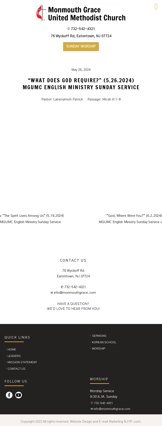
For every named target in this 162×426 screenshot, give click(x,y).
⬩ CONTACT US (15, 368)
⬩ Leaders (13, 356)
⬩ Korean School (103, 342)
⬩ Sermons (98, 336)
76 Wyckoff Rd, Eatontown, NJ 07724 (81, 36)
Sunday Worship (81, 46)
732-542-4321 (81, 29)
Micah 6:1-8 (111, 99)
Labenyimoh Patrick (68, 99)
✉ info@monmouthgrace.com (110, 409)
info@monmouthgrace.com (74, 292)
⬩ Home (10, 349)
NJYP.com (132, 421)
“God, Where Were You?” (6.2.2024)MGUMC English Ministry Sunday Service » (130, 219)
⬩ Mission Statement (21, 362)
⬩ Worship (97, 348)
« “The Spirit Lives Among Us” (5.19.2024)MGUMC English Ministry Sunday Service (32, 219)
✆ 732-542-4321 (73, 287)
